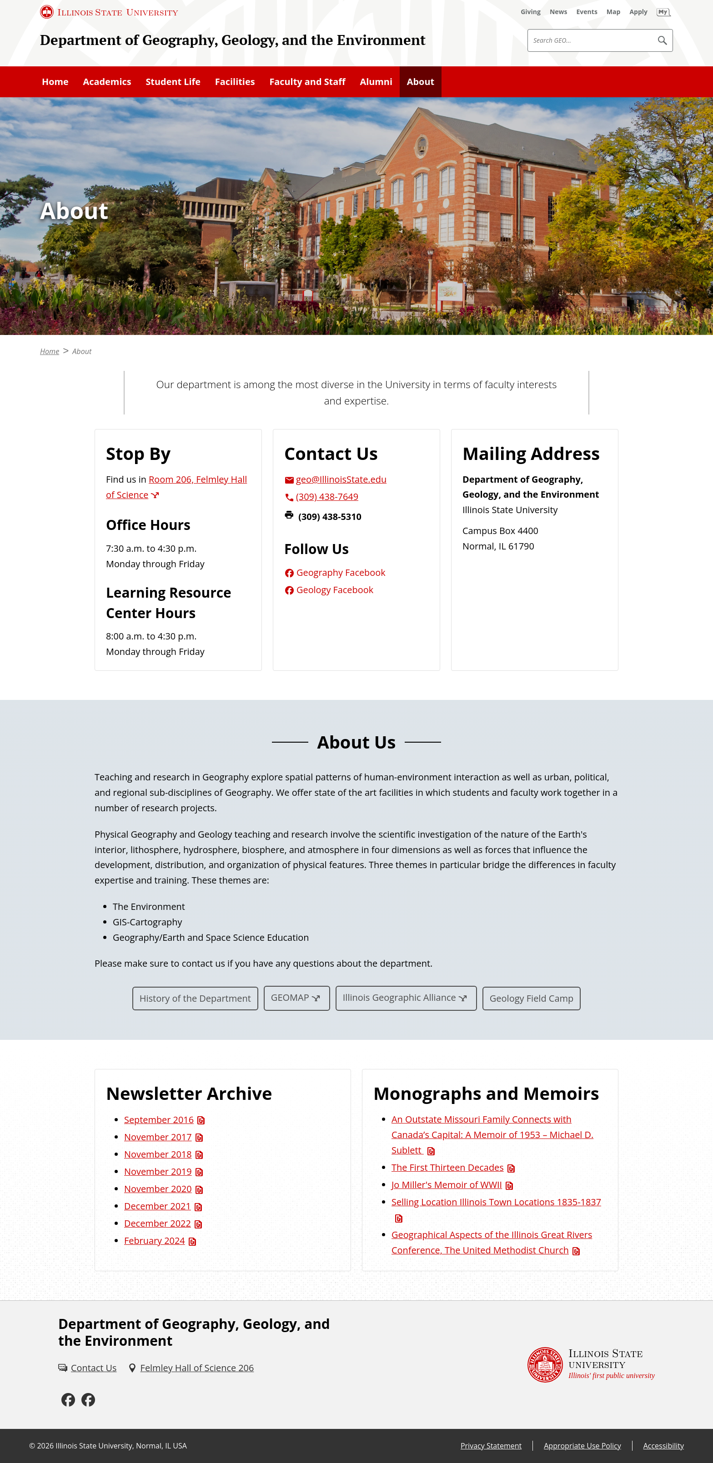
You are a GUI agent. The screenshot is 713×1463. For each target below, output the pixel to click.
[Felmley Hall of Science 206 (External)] (191, 1368)
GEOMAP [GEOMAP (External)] (290, 997)
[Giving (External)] (530, 12)
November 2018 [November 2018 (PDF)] (158, 1154)
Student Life (173, 81)
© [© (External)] (32, 1446)
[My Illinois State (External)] (664, 12)
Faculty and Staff (307, 81)
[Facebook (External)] (68, 1400)
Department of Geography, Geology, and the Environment (233, 39)
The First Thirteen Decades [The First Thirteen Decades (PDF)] (448, 1167)
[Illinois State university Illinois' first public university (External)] (591, 1364)
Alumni (376, 81)
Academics (107, 81)
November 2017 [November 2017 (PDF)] (158, 1137)
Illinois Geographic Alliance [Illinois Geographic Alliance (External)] (399, 997)
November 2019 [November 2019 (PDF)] (158, 1171)
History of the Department (195, 998)
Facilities (235, 81)
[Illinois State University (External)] (109, 12)
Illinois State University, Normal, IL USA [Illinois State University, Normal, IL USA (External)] (121, 1446)
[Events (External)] (587, 12)
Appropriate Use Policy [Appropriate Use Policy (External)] (582, 1446)
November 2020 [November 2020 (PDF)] (158, 1189)
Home (55, 81)
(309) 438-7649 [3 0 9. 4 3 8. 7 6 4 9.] (327, 496)
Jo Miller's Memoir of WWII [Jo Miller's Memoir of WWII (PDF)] (447, 1184)
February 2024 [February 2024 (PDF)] (154, 1240)
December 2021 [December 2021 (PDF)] (157, 1206)
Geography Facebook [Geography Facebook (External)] (341, 572)
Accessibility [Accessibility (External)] (663, 1446)
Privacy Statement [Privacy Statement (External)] (491, 1446)
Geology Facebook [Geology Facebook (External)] (334, 590)
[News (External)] (558, 12)
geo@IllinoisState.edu (341, 479)
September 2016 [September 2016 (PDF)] (159, 1119)
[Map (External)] (614, 12)
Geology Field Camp (532, 998)
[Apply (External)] (638, 12)
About (420, 81)
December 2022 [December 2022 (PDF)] (157, 1223)
